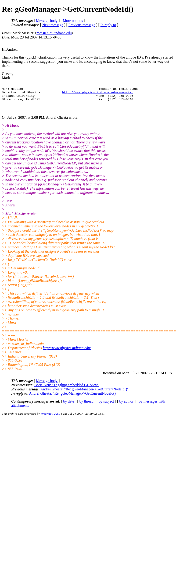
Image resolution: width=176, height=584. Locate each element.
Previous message (81, 25)
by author (126, 406)
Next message (52, 25)
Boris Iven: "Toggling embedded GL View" (66, 390)
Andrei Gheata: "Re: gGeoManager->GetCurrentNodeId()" (84, 394)
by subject (106, 406)
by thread (86, 406)
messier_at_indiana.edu (54, 33)
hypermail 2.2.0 (50, 418)
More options (73, 21)
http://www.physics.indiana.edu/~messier (97, 93)
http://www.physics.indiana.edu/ (67, 353)
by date (68, 406)
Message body (46, 21)
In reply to (108, 25)
